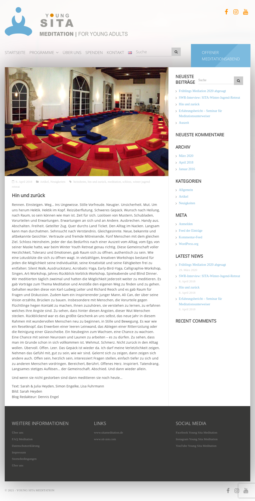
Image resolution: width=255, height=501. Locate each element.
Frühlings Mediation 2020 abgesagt (202, 91)
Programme (41, 52)
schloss (126, 181)
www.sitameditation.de (108, 432)
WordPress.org (188, 244)
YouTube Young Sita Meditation (196, 446)
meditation (114, 181)
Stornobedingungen (24, 459)
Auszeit (184, 122)
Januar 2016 (187, 169)
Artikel (44, 181)
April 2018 (186, 162)
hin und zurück (97, 181)
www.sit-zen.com (105, 439)
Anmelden (186, 224)
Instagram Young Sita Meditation (197, 439)
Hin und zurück (189, 104)
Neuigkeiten (57, 181)
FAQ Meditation (22, 439)
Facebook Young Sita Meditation (196, 432)
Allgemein (186, 190)
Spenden (94, 52)
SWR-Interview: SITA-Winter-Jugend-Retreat (209, 97)
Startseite (15, 52)
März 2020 (186, 156)
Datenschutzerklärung (26, 446)
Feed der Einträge (191, 230)
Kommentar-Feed (190, 237)
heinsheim (80, 181)
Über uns (72, 52)
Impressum (19, 452)
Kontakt (115, 52)
